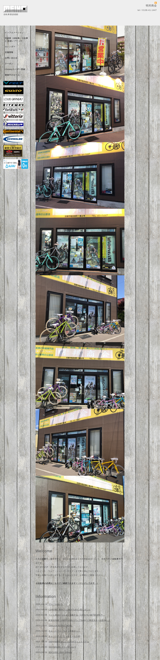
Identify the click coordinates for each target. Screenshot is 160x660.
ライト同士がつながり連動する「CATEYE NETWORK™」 (77, 615)
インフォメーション (14, 32)
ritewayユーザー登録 (15, 69)
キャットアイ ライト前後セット (64, 631)
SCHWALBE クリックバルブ (62, 647)
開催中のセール (12, 75)
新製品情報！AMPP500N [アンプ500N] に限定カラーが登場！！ (79, 620)
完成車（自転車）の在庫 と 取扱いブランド (16, 39)
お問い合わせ (11, 58)
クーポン (9, 64)
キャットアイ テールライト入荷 (64, 636)
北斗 (52, 559)
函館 (44, 559)
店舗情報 (9, 52)
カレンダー (10, 47)
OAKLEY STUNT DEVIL (60, 626)
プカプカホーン (56, 604)
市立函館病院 (69, 559)
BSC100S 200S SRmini (60, 652)
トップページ (11, 27)
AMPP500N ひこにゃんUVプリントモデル (69, 642)
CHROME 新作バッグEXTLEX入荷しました (70, 610)
